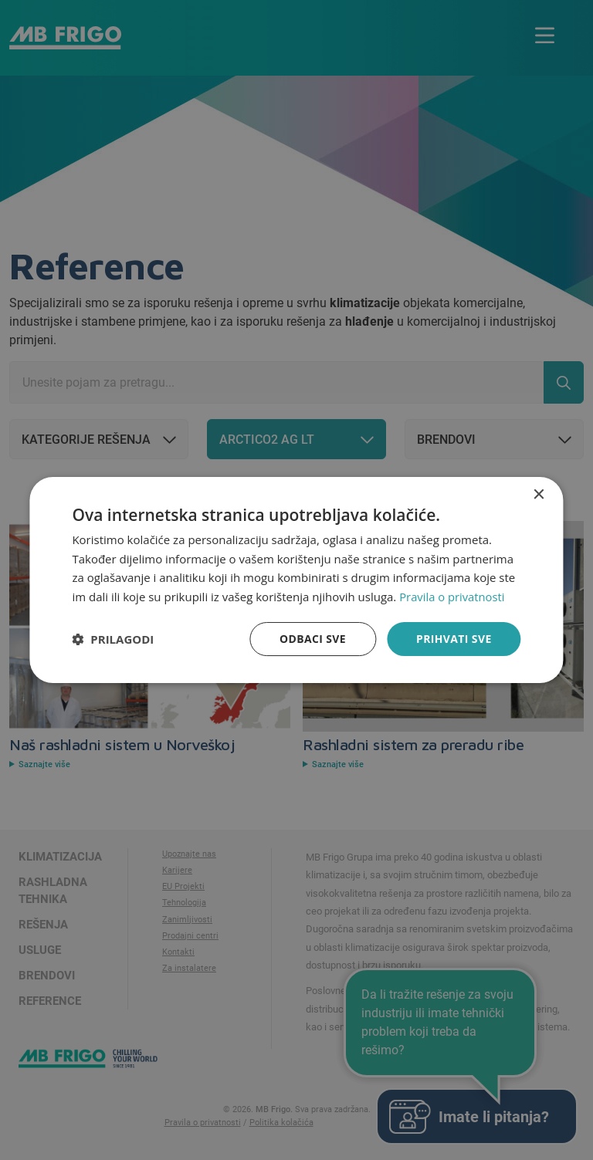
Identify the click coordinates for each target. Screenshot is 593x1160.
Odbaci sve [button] (312, 638)
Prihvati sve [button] (454, 638)
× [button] (538, 494)
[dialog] (296, 579)
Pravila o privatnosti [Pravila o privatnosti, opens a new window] (452, 596)
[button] (113, 639)
